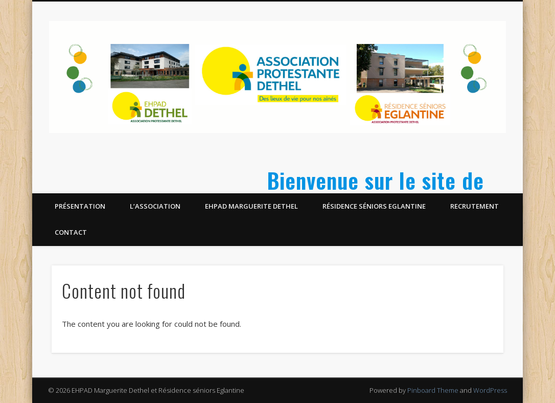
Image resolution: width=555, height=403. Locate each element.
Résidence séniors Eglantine (374, 206)
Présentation (80, 206)
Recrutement (474, 206)
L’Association (155, 206)
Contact (71, 232)
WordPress (490, 390)
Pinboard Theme (432, 390)
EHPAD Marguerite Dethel (251, 206)
